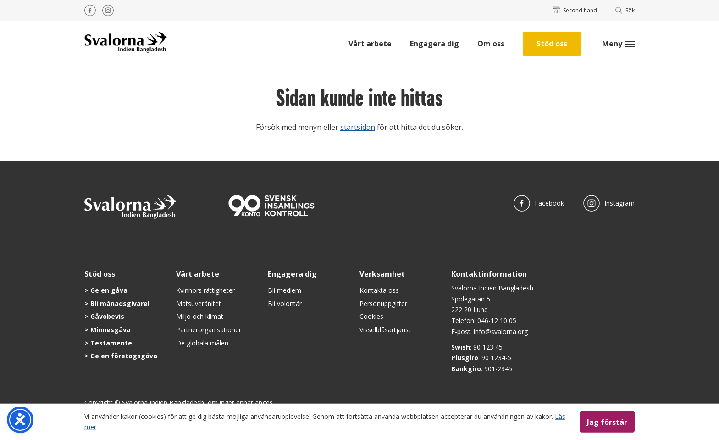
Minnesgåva (110, 329)
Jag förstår (607, 422)
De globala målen (202, 343)
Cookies (371, 316)
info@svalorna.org (501, 331)
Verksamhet (382, 274)
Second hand (575, 10)
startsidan (357, 127)
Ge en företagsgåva (123, 355)
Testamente (111, 343)
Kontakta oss (379, 290)
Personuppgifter (383, 303)
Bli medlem (284, 290)
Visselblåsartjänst (385, 329)
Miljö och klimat (199, 316)
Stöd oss (551, 44)
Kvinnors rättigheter (205, 290)
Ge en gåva (108, 290)
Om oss (490, 44)
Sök (625, 10)
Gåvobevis (107, 316)
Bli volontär (285, 303)
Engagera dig (434, 44)
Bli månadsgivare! (119, 303)
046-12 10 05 (496, 320)
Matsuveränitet (198, 303)
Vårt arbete (370, 44)
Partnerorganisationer (208, 329)
